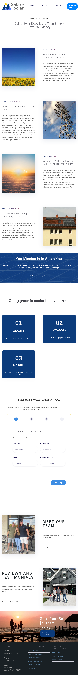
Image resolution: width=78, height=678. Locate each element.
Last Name (44, 444)
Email (15, 458)
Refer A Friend (56, 652)
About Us (47, 547)
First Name (17, 444)
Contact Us (31, 668)
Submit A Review (57, 659)
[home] (13, 6)
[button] (58, 483)
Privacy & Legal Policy (34, 665)
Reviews (59, 6)
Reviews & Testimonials (11, 601)
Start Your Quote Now (47, 633)
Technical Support (57, 656)
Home (32, 6)
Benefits (49, 6)
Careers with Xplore (34, 657)
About (40, 6)
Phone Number (46, 458)
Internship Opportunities (35, 661)
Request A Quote (33, 650)
